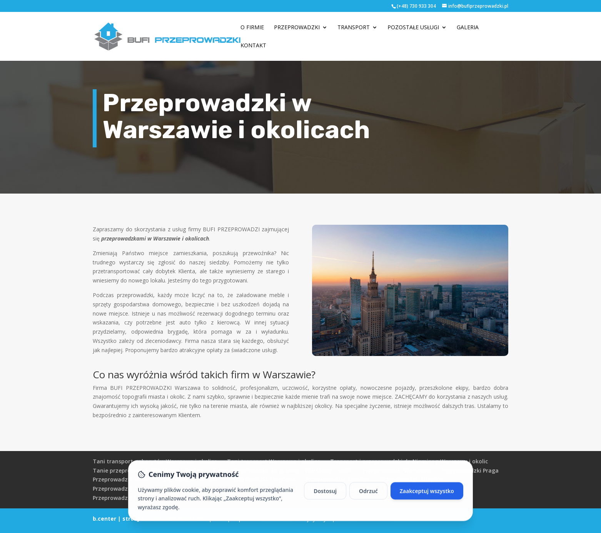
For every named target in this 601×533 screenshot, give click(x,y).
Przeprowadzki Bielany (123, 497)
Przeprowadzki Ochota (193, 488)
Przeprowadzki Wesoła (187, 479)
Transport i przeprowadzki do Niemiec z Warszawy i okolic (409, 461)
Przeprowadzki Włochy (123, 488)
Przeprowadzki (297, 28)
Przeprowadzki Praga (470, 470)
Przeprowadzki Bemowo (338, 479)
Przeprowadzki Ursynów (412, 479)
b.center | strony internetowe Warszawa (150, 518)
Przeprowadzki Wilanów (416, 488)
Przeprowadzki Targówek (262, 479)
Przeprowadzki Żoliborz (265, 488)
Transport (353, 28)
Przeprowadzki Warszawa (397, 470)
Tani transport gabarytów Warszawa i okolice (155, 461)
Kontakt (253, 46)
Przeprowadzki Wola (120, 479)
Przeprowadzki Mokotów (340, 488)
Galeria (468, 28)
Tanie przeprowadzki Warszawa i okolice (147, 470)
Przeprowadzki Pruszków (197, 497)
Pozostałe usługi (413, 28)
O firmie (252, 28)
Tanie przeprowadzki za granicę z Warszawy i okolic (282, 470)
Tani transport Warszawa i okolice (273, 461)
